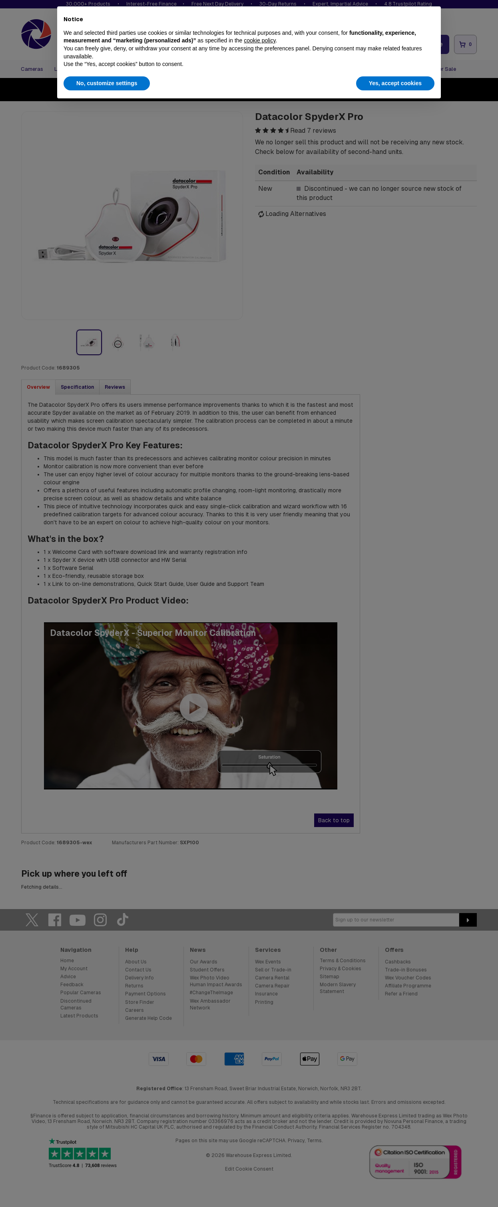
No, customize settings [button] (106, 83)
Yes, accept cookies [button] (395, 83)
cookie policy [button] (259, 40)
